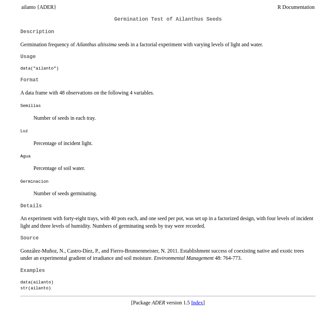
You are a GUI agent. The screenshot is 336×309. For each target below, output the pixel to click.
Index (197, 302)
